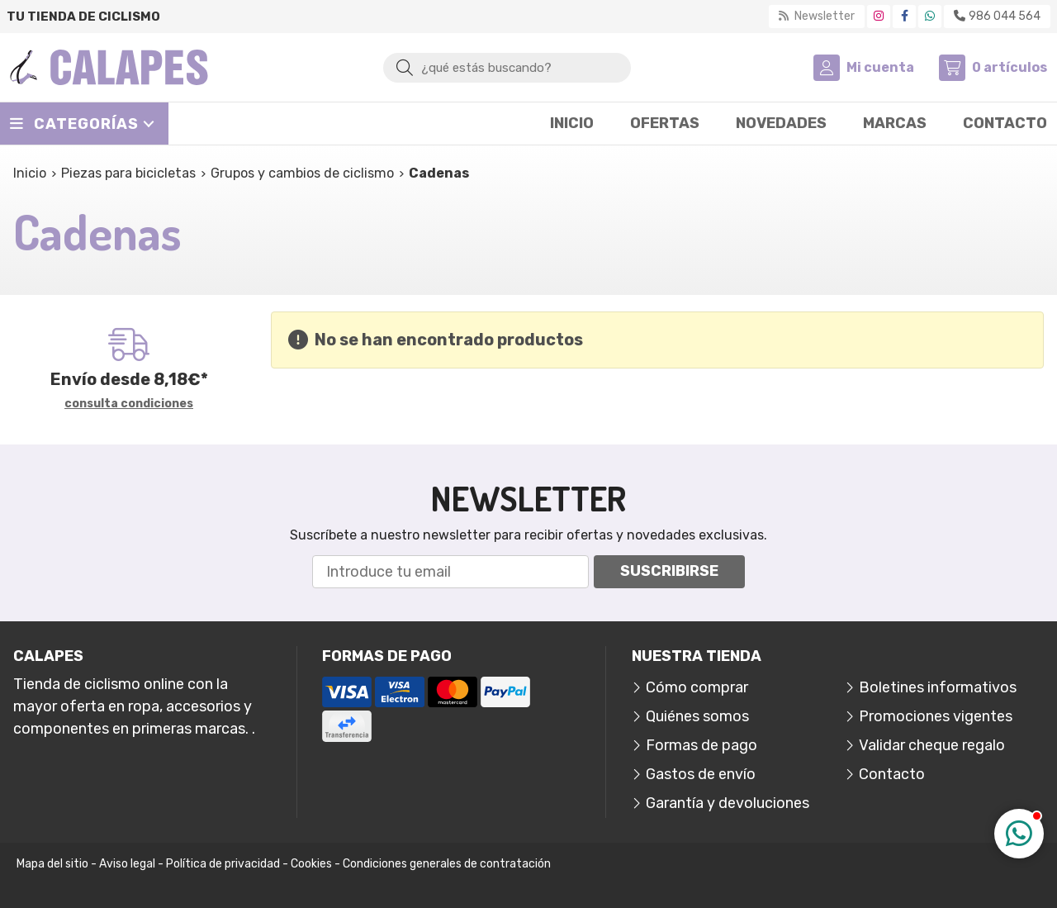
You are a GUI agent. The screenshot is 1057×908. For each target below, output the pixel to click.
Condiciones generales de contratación (447, 864)
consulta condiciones (128, 404)
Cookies (311, 864)
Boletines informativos (938, 687)
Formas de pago (701, 745)
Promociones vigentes (935, 716)
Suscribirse (669, 571)
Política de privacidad (223, 864)
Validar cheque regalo (932, 745)
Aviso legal (127, 864)
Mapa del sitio (52, 864)
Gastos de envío (701, 774)
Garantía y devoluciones (727, 803)
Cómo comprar (697, 687)
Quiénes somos (697, 716)
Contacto (892, 774)
